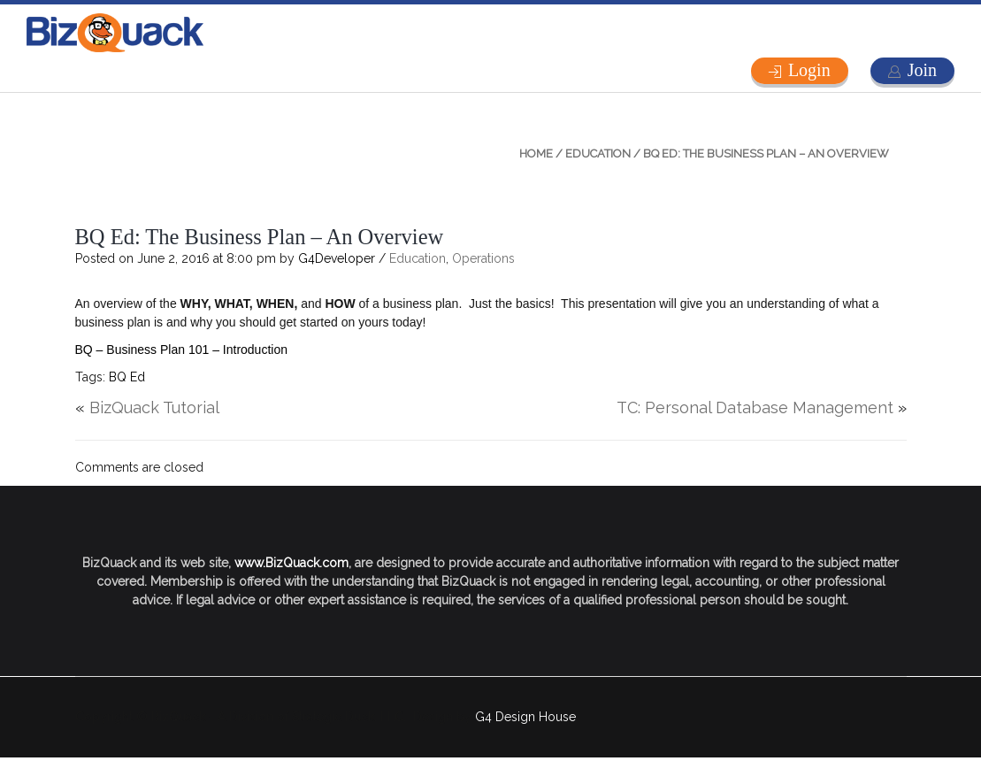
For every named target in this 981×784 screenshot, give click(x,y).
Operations (483, 258)
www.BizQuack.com (291, 563)
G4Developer (336, 258)
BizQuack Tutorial (154, 407)
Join (922, 70)
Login (809, 70)
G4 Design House (525, 717)
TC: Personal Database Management (755, 407)
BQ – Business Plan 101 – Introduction (181, 349)
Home (536, 153)
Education (598, 153)
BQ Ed (127, 377)
